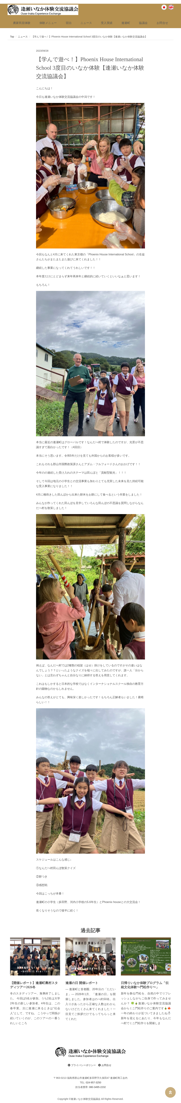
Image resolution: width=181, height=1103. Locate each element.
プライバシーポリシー (82, 1064)
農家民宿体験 (21, 22)
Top (12, 35)
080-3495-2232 (97, 1086)
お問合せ (162, 22)
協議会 (143, 22)
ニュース (86, 22)
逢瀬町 (125, 22)
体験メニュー (48, 22)
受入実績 (106, 22)
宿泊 (68, 22)
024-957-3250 (93, 1081)
